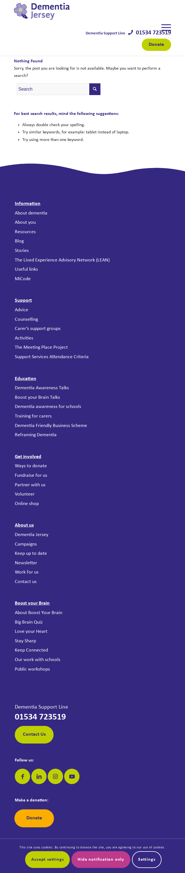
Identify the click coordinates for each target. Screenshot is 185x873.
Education (25, 378)
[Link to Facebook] (22, 776)
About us (24, 525)
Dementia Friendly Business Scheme (51, 425)
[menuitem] (163, 27)
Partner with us (30, 485)
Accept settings (47, 859)
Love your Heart (31, 631)
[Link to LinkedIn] (39, 776)
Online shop (27, 503)
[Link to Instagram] (55, 776)
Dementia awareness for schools (48, 406)
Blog (19, 241)
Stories (22, 250)
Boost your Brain (32, 603)
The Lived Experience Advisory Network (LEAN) (62, 260)
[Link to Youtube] (72, 776)
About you (25, 222)
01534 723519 (152, 33)
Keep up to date (31, 553)
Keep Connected (31, 650)
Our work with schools (37, 659)
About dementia (31, 213)
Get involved (28, 456)
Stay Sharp (25, 641)
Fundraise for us (31, 475)
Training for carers (33, 416)
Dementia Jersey (31, 534)
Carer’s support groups (38, 328)
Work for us (27, 572)
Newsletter (26, 563)
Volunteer (25, 494)
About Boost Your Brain (38, 612)
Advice (21, 310)
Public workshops (32, 669)
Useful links (26, 269)
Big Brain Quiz (29, 622)
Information (27, 203)
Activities (24, 338)
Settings (146, 859)
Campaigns (26, 544)
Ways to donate (31, 466)
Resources (25, 232)
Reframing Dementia (36, 435)
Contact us (26, 581)
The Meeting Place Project (41, 347)
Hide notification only (101, 859)
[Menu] (163, 27)
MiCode (23, 279)
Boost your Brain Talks (37, 397)
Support (23, 300)
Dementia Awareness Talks (42, 388)
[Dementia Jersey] (77, 11)
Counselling (26, 319)
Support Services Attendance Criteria (52, 357)
